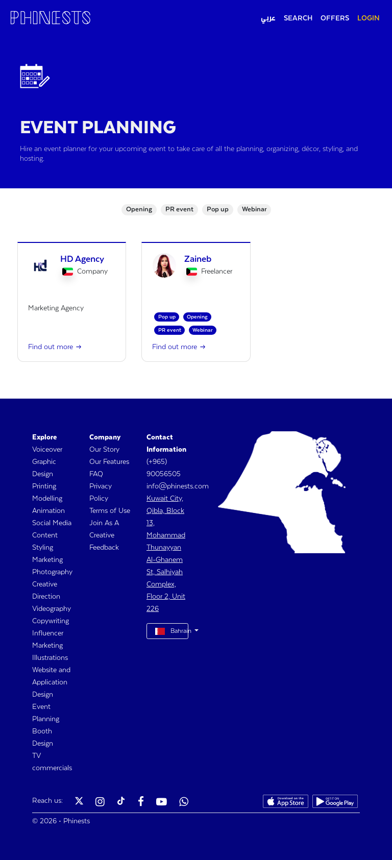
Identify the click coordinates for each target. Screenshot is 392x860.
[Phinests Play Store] (335, 802)
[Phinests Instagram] (100, 802)
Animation (48, 511)
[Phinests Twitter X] (79, 802)
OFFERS (335, 18)
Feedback (104, 548)
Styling (42, 548)
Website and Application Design (51, 682)
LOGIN (368, 18)
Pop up (218, 209)
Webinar (254, 209)
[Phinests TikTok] (121, 802)
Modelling (47, 499)
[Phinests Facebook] (141, 802)
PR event (179, 209)
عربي (268, 18)
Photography (52, 572)
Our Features (109, 462)
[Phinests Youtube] (161, 802)
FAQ (96, 474)
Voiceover (47, 450)
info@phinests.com (177, 486)
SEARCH (298, 18)
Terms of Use (109, 511)
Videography (51, 609)
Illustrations (50, 658)
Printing (44, 486)
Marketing (47, 560)
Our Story (104, 450)
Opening (139, 209)
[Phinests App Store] (285, 802)
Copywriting (50, 621)
